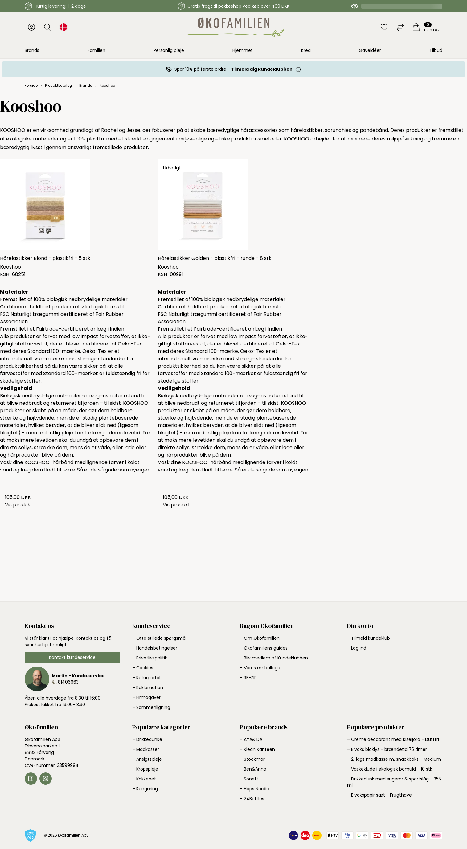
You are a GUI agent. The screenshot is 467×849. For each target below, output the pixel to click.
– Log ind (356, 648)
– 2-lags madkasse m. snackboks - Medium (394, 759)
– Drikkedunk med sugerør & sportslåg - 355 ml (394, 782)
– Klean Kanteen (257, 749)
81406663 (68, 682)
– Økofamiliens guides (264, 648)
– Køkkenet (144, 779)
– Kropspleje (145, 769)
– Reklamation (147, 687)
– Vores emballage (260, 668)
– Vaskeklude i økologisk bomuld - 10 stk (389, 769)
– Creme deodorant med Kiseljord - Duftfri (393, 739)
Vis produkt (18, 504)
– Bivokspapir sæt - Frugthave (379, 795)
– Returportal (146, 678)
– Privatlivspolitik (149, 658)
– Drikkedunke (147, 739)
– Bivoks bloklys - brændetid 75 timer (387, 749)
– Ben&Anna (253, 769)
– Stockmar (252, 759)
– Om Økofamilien (260, 638)
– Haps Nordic (254, 789)
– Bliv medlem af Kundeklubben (274, 658)
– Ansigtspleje (147, 759)
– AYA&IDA (251, 739)
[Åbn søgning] (47, 27)
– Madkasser (145, 749)
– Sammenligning (151, 707)
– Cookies (142, 668)
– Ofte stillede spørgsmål (159, 638)
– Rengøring (145, 789)
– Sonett (249, 779)
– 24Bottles (252, 799)
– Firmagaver (146, 697)
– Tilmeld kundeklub (368, 638)
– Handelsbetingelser (154, 648)
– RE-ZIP (248, 678)
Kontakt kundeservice (72, 657)
